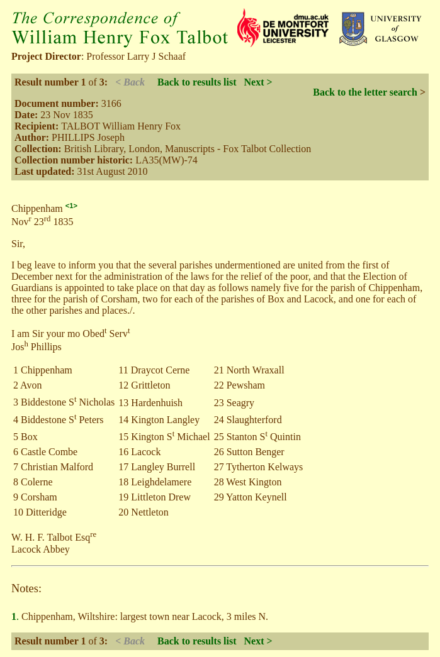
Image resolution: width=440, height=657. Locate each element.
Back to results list (196, 82)
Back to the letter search (365, 92)
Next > (258, 82)
